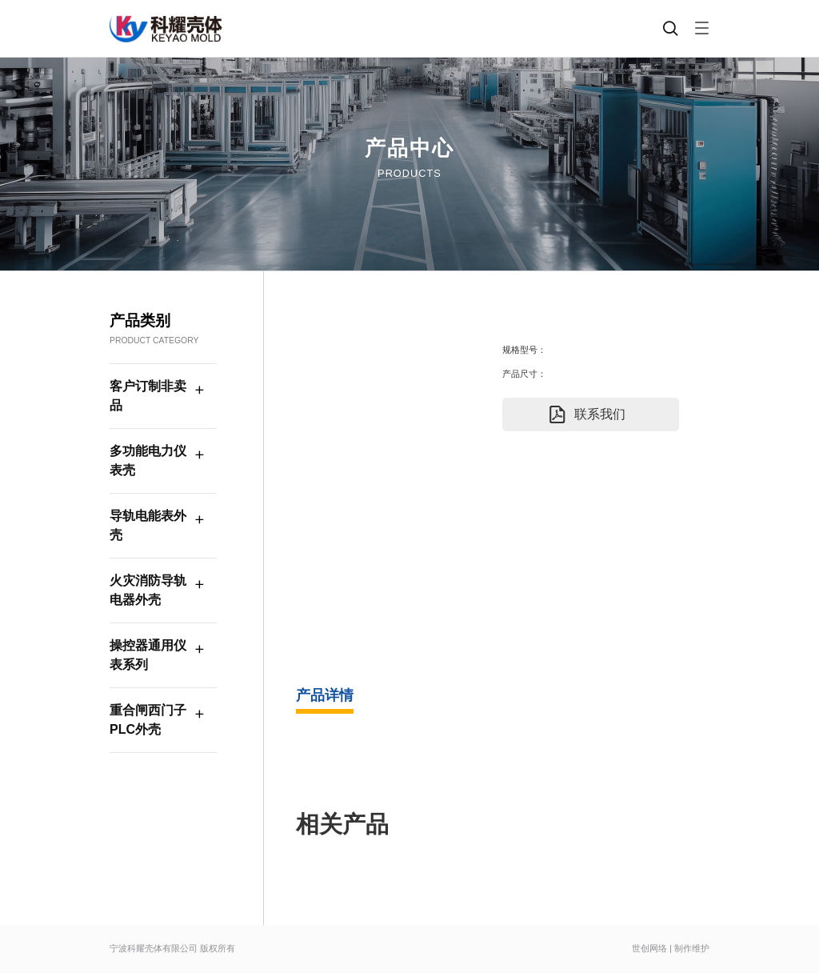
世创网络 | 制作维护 (670, 948)
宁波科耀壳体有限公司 (154, 948)
